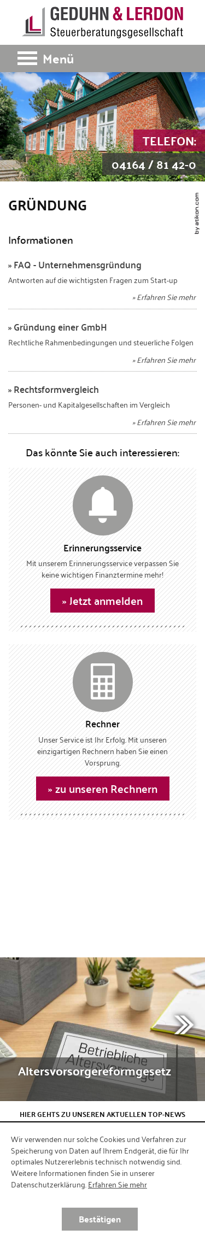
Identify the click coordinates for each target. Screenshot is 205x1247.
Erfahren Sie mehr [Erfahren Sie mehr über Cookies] (117, 1184)
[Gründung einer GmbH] (102, 346)
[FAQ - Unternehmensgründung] (102, 283)
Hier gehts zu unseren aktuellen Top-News (102, 1114)
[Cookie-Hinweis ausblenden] (100, 1219)
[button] (102, 58)
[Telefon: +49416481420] (153, 152)
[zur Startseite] (102, 22)
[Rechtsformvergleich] (102, 408)
